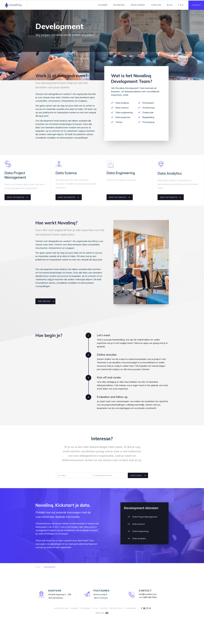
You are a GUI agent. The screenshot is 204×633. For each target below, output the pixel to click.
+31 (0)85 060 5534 (148, 597)
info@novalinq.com (148, 594)
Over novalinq (61, 608)
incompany (86, 608)
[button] (103, 5)
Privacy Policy (117, 608)
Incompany (119, 5)
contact (104, 608)
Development (138, 5)
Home (38, 567)
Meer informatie (15, 197)
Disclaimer (131, 608)
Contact (196, 5)
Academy (103, 5)
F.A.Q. (181, 5)
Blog (169, 5)
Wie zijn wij (44, 301)
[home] (13, 5)
